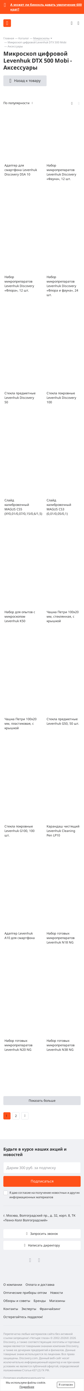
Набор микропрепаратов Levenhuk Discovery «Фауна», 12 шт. (61, 172)
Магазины (57, 1301)
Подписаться (42, 1181)
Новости (56, 1292)
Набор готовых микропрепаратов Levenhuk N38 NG (61, 1045)
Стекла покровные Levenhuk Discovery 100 (61, 397)
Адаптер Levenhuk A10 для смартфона (19, 935)
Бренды (40, 1301)
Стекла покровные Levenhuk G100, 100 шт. (19, 830)
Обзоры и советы (16, 1301)
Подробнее (26, 1387)
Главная (8, 38)
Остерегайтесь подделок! (23, 1317)
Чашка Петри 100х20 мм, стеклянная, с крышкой (63, 616)
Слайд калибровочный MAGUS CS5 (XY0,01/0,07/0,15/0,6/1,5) (21, 507)
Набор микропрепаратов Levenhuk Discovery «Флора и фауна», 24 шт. (62, 286)
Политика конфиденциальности (24, 1378)
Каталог (23, 38)
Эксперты (29, 1309)
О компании (12, 1284)
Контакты (10, 1309)
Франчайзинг (50, 1309)
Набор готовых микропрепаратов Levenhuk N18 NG (61, 937)
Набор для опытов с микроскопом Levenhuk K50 (19, 616)
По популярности (16, 103)
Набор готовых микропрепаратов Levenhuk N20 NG (18, 1045)
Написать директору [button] (43, 1245)
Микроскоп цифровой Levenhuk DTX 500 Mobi (37, 42)
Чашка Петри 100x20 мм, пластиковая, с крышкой (20, 723)
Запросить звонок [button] (43, 1233)
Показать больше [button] (42, 1100)
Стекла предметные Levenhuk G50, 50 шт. (63, 721)
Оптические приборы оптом (25, 1292)
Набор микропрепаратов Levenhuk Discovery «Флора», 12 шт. (19, 283)
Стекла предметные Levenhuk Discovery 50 (20, 397)
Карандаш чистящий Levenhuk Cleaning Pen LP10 (63, 830)
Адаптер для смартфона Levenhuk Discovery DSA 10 (20, 169)
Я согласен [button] (66, 1385)
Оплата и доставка (40, 1284)
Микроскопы (41, 38)
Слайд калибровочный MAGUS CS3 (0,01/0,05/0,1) (59, 507)
